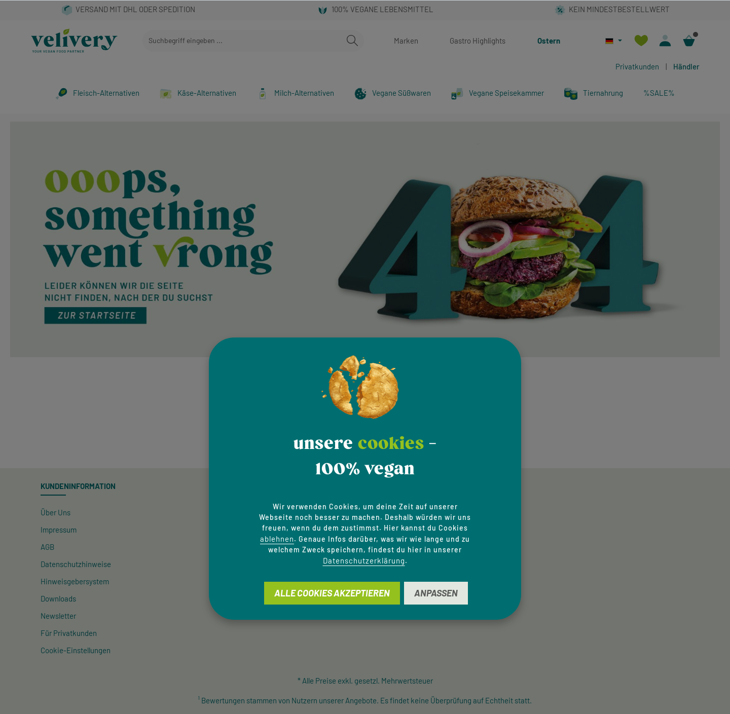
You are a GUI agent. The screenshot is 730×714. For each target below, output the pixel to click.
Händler (686, 66)
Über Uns (55, 512)
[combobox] (241, 41)
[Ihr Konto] (665, 41)
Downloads (58, 598)
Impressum (59, 529)
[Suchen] (352, 41)
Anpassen (436, 592)
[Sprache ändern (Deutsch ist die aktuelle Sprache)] (613, 41)
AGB (47, 546)
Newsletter (58, 615)
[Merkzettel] (641, 41)
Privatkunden (637, 66)
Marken (406, 40)
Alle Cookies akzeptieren (332, 592)
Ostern (548, 40)
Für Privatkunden (69, 632)
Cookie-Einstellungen (76, 650)
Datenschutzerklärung (364, 560)
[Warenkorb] (689, 41)
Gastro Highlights (477, 40)
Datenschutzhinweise (76, 564)
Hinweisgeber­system (75, 581)
